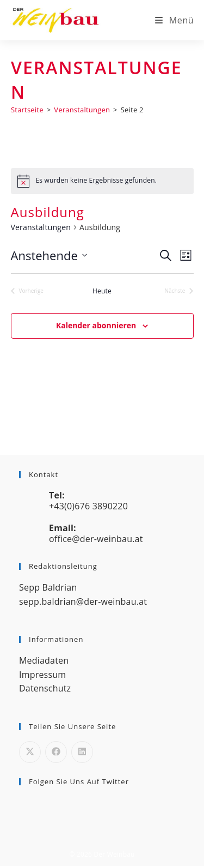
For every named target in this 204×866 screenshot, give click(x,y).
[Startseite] (27, 110)
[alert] (102, 181)
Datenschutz (45, 688)
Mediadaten (44, 660)
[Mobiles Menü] (174, 20)
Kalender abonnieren (96, 325)
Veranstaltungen (41, 227)
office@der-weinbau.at (96, 539)
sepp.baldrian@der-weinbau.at (83, 602)
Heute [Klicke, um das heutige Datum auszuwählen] (102, 291)
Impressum (42, 675)
